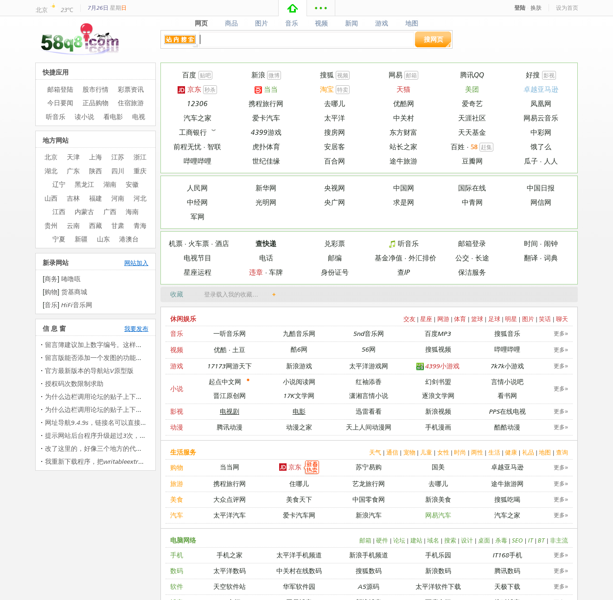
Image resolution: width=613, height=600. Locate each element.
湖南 (109, 184)
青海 (140, 225)
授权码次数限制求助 (74, 383)
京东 (189, 89)
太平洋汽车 (229, 515)
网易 (395, 74)
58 (474, 147)
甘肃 (117, 225)
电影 (299, 411)
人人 (551, 161)
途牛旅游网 (507, 483)
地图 (412, 23)
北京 (42, 9)
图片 (261, 23)
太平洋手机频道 (299, 555)
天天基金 (472, 132)
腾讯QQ (472, 74)
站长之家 (403, 146)
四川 (117, 171)
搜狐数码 (369, 571)
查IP (403, 272)
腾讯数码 (507, 571)
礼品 (528, 452)
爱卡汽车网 (299, 515)
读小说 (84, 116)
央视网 (334, 187)
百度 (189, 74)
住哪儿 (299, 483)
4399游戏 (266, 132)
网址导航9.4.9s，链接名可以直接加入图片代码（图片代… (128, 422)
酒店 (222, 243)
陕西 (95, 171)
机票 (176, 243)
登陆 (519, 7)
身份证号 (335, 272)
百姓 (458, 146)
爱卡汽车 (266, 118)
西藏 (95, 225)
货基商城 (74, 292)
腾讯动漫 (230, 427)
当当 (266, 89)
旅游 (176, 483)
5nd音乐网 (368, 333)
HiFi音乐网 (76, 305)
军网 (197, 216)
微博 (274, 75)
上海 (95, 157)
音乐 (291, 23)
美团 (472, 89)
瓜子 (531, 161)
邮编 (335, 257)
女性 (443, 452)
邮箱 (411, 75)
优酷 (220, 350)
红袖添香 (369, 381)
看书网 (507, 395)
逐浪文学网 (438, 395)
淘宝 (327, 89)
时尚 (460, 452)
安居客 (334, 146)
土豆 (238, 350)
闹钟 (551, 243)
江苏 (117, 157)
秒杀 (210, 89)
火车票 (198, 243)
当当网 (229, 467)
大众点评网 (229, 499)
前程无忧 (187, 146)
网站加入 (136, 262)
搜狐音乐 (507, 333)
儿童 (426, 452)
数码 (176, 571)
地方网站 (56, 140)
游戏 (382, 23)
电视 (138, 116)
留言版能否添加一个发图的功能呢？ (97, 357)
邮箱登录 (472, 243)
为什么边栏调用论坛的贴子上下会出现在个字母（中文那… (129, 396)
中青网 (472, 202)
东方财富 (403, 132)
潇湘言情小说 (368, 395)
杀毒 (501, 540)
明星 (511, 318)
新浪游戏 (299, 366)
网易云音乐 (541, 118)
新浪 (258, 74)
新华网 (265, 187)
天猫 (403, 89)
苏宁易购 (369, 467)
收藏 (176, 294)
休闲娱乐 (183, 318)
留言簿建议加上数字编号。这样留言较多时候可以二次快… (129, 344)
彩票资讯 (131, 89)
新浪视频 (438, 411)
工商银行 (193, 132)
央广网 (334, 202)
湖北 (51, 171)
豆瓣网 (472, 161)
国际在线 (472, 187)
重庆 (140, 171)
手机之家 (230, 555)
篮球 (477, 318)
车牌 (276, 272)
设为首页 (567, 7)
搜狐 (327, 74)
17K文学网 (298, 395)
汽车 (176, 515)
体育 (460, 318)
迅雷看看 (369, 411)
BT (541, 540)
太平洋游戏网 (368, 366)
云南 (73, 225)
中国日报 (541, 187)
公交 (462, 257)
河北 (140, 198)
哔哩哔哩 (197, 161)
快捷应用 (56, 72)
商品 (231, 23)
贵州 (51, 225)
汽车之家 (197, 118)
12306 (197, 103)
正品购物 (96, 103)
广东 (73, 171)
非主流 (559, 540)
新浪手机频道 (368, 555)
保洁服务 (472, 272)
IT (530, 540)
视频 (321, 23)
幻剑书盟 (438, 381)
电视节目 (197, 257)
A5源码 (368, 586)
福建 (95, 198)
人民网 (197, 187)
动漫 (176, 427)
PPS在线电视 (507, 411)
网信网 (540, 202)
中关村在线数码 (299, 571)
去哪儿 (334, 103)
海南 (132, 211)
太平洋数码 (229, 571)
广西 (109, 211)
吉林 (73, 198)
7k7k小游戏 (507, 366)
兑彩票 (334, 243)
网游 (443, 318)
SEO (517, 540)
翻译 (531, 257)
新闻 (352, 23)
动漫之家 (299, 427)
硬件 (382, 540)
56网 (369, 349)
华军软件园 (299, 586)
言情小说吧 (507, 381)
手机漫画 (438, 427)
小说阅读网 (299, 381)
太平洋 (334, 118)
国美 (438, 467)
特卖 (342, 89)
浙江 (140, 157)
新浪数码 (438, 571)
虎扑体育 (266, 146)
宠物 (409, 452)
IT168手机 (507, 555)
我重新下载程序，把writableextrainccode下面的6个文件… (128, 461)
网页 (201, 23)
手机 (176, 555)
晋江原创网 (229, 395)
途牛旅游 (403, 161)
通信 (392, 452)
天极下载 (507, 586)
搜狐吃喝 (507, 499)
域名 (433, 540)
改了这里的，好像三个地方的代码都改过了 (106, 448)
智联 (214, 146)
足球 (494, 318)
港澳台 (129, 239)
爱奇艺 (472, 103)
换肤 (536, 7)
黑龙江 (84, 184)
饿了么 (540, 146)
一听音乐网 (229, 333)
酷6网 (299, 349)
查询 (562, 452)
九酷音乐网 (299, 333)
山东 (103, 239)
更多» (561, 333)
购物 (176, 467)
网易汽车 (438, 515)
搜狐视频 (438, 349)
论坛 (399, 540)
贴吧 (205, 75)
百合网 (334, 161)
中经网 (197, 202)
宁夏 (58, 239)
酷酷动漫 (507, 427)
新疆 (81, 239)
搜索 (450, 540)
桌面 (484, 540)
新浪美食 (438, 499)
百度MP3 (438, 333)
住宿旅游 (131, 103)
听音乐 (403, 243)
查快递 (265, 243)
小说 (176, 388)
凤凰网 (540, 103)
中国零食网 (368, 499)
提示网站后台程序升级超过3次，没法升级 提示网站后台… (129, 435)
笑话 (545, 318)
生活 (494, 452)
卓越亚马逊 (541, 89)
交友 (409, 318)
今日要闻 (60, 103)
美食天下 (299, 499)
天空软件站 (229, 586)
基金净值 (388, 257)
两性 (477, 452)
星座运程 (197, 272)
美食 (176, 499)
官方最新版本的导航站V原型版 (89, 370)
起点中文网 (225, 381)
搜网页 (433, 39)
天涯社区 (472, 118)
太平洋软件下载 (438, 586)
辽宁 (58, 184)
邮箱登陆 (60, 89)
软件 (176, 586)
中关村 (403, 118)
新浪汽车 (369, 515)
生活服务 (183, 452)
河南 (117, 198)
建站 (416, 540)
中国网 (403, 187)
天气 (375, 452)
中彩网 (540, 132)
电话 (266, 257)
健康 (511, 452)
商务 (51, 279)
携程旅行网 (266, 103)
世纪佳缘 (266, 161)
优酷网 (403, 103)
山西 (51, 198)
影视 (549, 75)
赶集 (486, 147)
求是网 (403, 202)
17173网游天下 (229, 366)
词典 (551, 257)
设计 (467, 540)
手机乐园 (438, 555)
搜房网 (334, 132)
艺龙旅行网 (368, 483)
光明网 (265, 202)
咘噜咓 (71, 279)
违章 (256, 272)
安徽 (132, 184)
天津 (73, 157)
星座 (426, 318)
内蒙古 (84, 211)
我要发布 (136, 328)
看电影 (113, 116)
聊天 (562, 318)
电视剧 (229, 411)
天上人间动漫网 (368, 427)
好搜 (533, 74)
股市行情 (96, 89)
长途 (482, 257)
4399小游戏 (438, 366)
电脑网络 (183, 540)
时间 (531, 243)
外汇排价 (422, 257)
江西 (58, 211)
